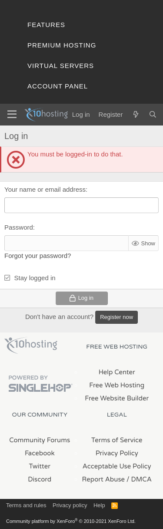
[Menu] (12, 114)
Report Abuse (103, 479)
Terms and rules (26, 505)
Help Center (117, 372)
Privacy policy (70, 505)
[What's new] (135, 114)
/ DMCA (139, 479)
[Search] (152, 114)
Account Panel (57, 86)
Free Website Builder (117, 398)
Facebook (40, 453)
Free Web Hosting (116, 385)
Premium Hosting (61, 45)
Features (46, 24)
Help (99, 505)
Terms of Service (117, 440)
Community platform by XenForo (71, 521)
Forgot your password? (37, 255)
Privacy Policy (117, 453)
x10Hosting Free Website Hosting (30, 345)
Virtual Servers (60, 65)
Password (18, 227)
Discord (39, 479)
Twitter (39, 466)
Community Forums (39, 440)
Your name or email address (45, 189)
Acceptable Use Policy (117, 466)
